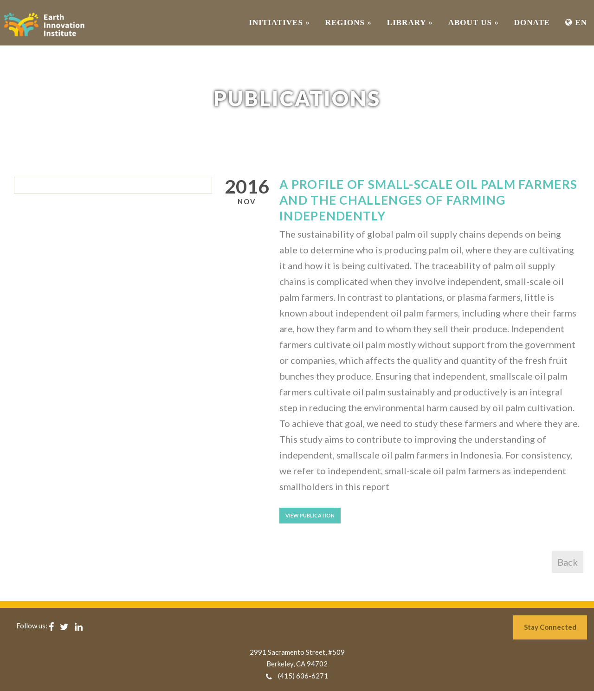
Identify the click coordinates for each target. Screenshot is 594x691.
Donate (532, 22)
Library (410, 22)
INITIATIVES (279, 22)
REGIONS (348, 22)
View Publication (310, 515)
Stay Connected (550, 627)
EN (576, 22)
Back (567, 562)
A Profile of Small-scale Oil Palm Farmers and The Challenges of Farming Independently (428, 200)
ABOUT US (473, 22)
